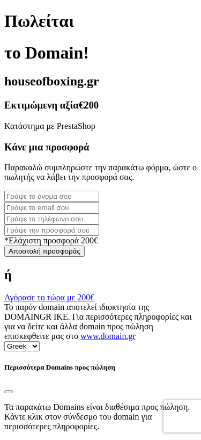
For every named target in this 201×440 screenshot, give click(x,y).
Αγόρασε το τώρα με (49, 297)
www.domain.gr (108, 336)
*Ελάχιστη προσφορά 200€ (51, 240)
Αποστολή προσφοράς (44, 251)
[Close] (8, 391)
